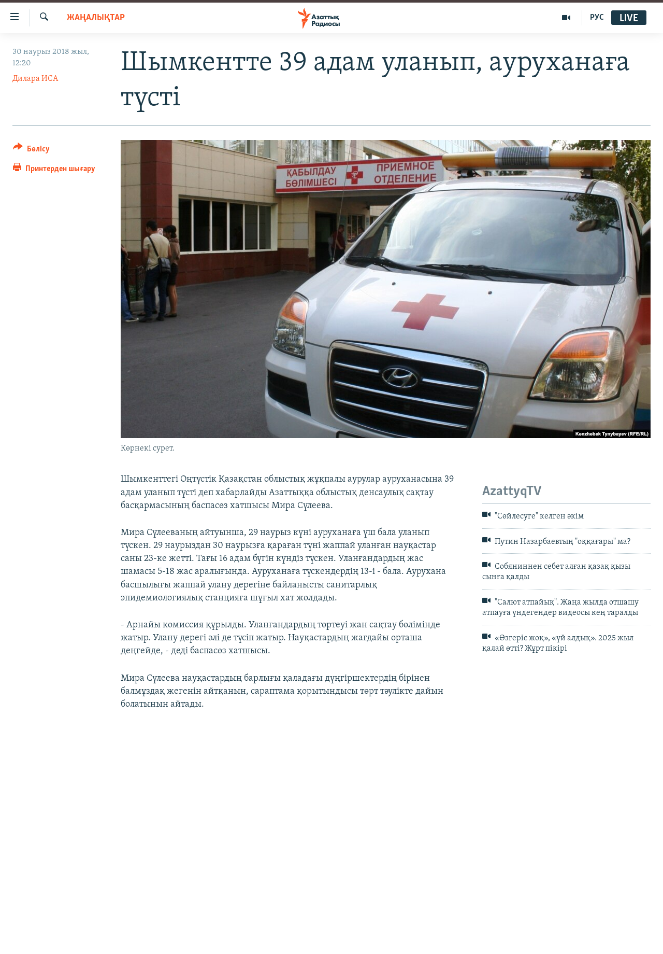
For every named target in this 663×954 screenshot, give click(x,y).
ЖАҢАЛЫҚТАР (96, 18)
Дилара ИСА (35, 79)
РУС (597, 17)
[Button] (31, 150)
